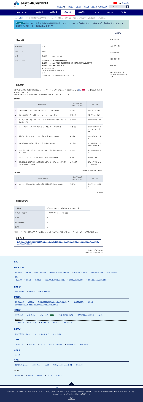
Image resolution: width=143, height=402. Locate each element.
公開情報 (78, 7)
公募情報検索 (19, 315)
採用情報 (70, 7)
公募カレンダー (46, 315)
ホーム (16, 262)
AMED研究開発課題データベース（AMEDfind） (54, 302)
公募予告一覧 (20, 322)
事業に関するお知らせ (55, 344)
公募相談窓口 (31, 315)
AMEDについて (20, 268)
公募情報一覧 (32, 322)
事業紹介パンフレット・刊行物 (62, 365)
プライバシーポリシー (73, 394)
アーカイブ (79, 365)
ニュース (17, 340)
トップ (15, 18)
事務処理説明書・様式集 (66, 315)
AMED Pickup (37, 365)
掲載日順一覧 (68, 322)
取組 (16, 277)
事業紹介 (17, 287)
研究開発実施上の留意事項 (86, 315)
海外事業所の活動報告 (80, 272)
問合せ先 (94, 7)
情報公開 (19, 280)
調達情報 (61, 7)
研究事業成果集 (79, 302)
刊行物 (16, 360)
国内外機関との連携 (97, 272)
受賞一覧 (90, 302)
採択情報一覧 (45, 322)
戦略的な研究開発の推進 (76, 280)
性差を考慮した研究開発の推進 (97, 280)
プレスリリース (19, 302)
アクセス (86, 7)
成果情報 (31, 302)
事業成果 (17, 297)
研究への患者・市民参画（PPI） (55, 280)
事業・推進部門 (112, 272)
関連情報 (100, 315)
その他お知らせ (71, 344)
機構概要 (28, 272)
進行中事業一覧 (19, 291)
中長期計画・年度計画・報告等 (59, 272)
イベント (42, 344)
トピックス (32, 344)
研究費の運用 (45, 334)
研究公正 (28, 280)
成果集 (47, 365)
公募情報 (21, 18)
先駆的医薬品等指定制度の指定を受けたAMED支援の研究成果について (36, 305)
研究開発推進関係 (44, 291)
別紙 (81, 90)
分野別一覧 (56, 322)
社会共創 (38, 280)
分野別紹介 (32, 291)
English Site (125, 3)
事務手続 (17, 329)
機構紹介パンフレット (21, 365)
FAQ (35, 334)
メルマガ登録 (104, 7)
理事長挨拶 (18, 272)
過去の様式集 (57, 334)
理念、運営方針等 (40, 272)
